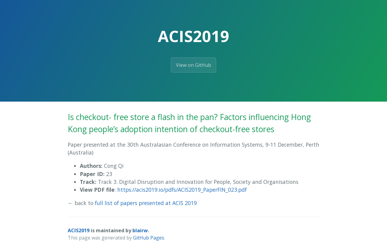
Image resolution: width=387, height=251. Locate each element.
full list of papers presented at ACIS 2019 (146, 203)
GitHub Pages (148, 237)
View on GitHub (193, 65)
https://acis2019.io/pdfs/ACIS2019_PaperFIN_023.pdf (182, 189)
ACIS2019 (78, 230)
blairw (140, 230)
